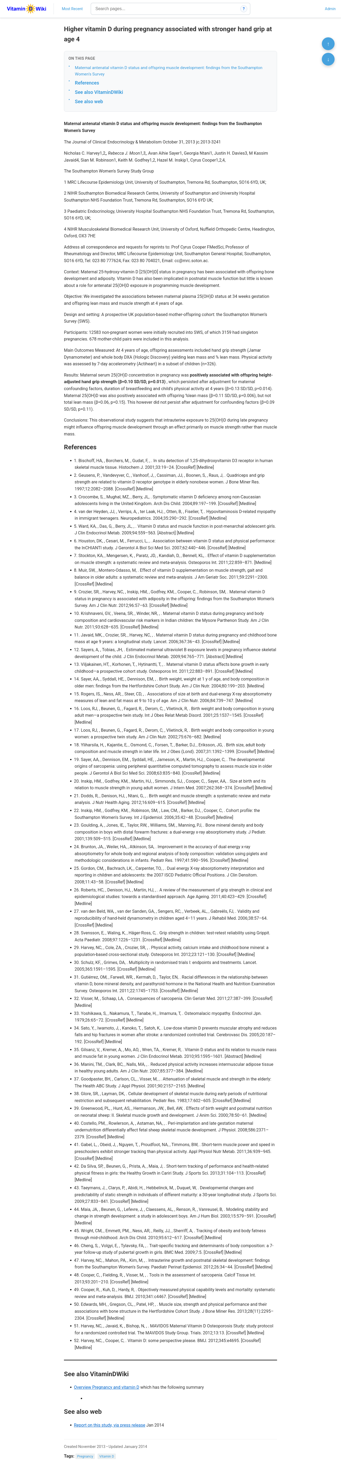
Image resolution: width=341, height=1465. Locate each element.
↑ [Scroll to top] (328, 44)
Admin (330, 9)
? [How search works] (244, 9)
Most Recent (72, 9)
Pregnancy (85, 1456)
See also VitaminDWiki (99, 92)
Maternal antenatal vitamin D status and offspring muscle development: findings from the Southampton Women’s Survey (168, 71)
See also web (89, 101)
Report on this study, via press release (109, 1425)
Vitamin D (106, 1456)
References (87, 83)
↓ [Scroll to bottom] (328, 59)
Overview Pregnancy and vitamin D (106, 1387)
